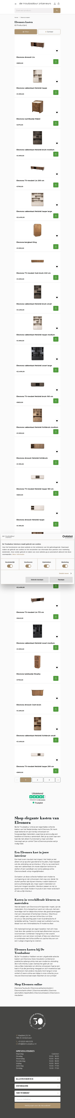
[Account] (55, 3)
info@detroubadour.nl (27, 1044)
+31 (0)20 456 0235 (25, 1041)
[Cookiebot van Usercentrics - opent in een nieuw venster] (64, 536)
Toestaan (61, 580)
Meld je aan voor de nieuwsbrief (37, 1106)
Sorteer (50, 32)
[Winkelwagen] (58, 3)
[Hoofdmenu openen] (16, 4)
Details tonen (64, 573)
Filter (27, 32)
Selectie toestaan (37, 580)
